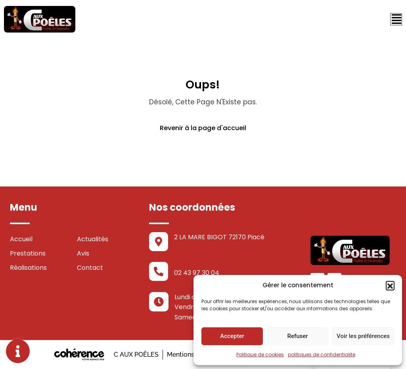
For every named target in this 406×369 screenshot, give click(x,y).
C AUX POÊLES (135, 354)
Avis (83, 253)
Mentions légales (192, 354)
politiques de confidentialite (321, 354)
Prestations (28, 253)
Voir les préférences (363, 336)
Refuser (297, 336)
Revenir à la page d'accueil (203, 128)
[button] (390, 285)
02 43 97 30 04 (196, 272)
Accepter (232, 336)
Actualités (92, 239)
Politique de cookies (260, 354)
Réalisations (28, 267)
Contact (90, 267)
